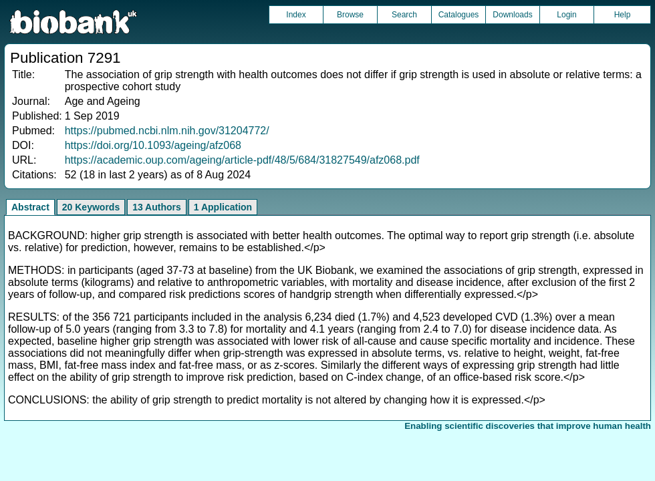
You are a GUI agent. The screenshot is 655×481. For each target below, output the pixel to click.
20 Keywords (91, 207)
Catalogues (458, 14)
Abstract (30, 207)
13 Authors (156, 207)
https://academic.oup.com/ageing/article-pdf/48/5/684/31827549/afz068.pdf (242, 160)
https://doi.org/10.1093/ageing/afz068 (153, 145)
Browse (350, 14)
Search (404, 14)
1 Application (223, 207)
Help (622, 14)
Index (295, 14)
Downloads (512, 14)
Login (566, 14)
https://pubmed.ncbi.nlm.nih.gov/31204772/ (167, 130)
